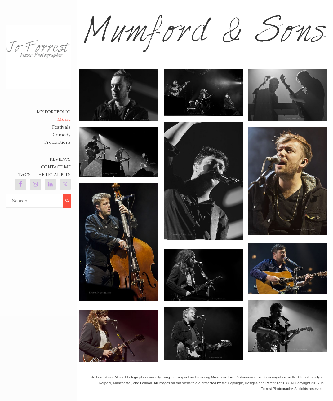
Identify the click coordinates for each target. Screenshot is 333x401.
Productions (57, 142)
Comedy (62, 134)
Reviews (60, 159)
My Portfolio (54, 112)
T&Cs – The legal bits (44, 174)
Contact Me (56, 167)
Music (64, 119)
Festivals (61, 127)
